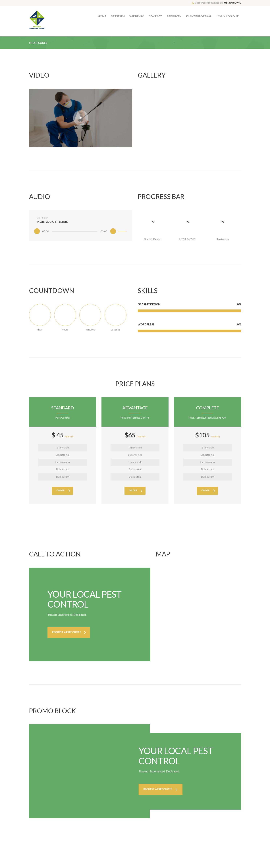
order (60, 494)
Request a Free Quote (69, 636)
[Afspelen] (41, 233)
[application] (80, 233)
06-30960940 (232, 2)
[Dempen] (108, 233)
